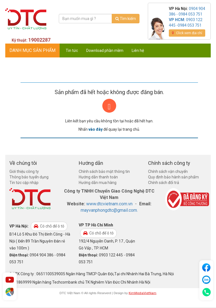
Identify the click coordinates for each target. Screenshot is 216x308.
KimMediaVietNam (142, 293)
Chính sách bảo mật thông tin (104, 171)
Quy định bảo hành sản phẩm (173, 177)
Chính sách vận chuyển (168, 171)
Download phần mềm (104, 50)
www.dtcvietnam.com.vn (109, 203)
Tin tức (72, 50)
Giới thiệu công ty (24, 171)
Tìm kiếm (125, 18)
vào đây (95, 129)
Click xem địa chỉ (187, 33)
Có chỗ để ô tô (49, 226)
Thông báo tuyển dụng (29, 177)
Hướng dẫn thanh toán (98, 177)
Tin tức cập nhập (24, 182)
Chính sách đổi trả (163, 182)
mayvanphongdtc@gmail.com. (109, 210)
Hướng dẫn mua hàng (97, 182)
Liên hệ (138, 50)
